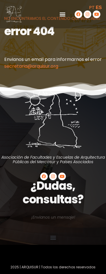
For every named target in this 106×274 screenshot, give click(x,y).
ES (99, 7)
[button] (62, 14)
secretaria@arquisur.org (31, 66)
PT (92, 7)
